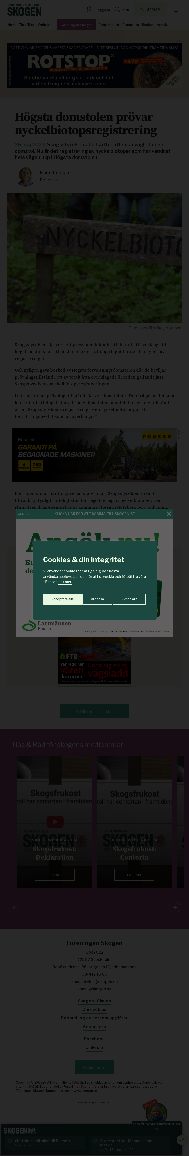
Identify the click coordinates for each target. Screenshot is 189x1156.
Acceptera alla (127, 597)
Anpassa (57, 597)
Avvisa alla (89, 597)
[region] (94, 578)
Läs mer (65, 582)
